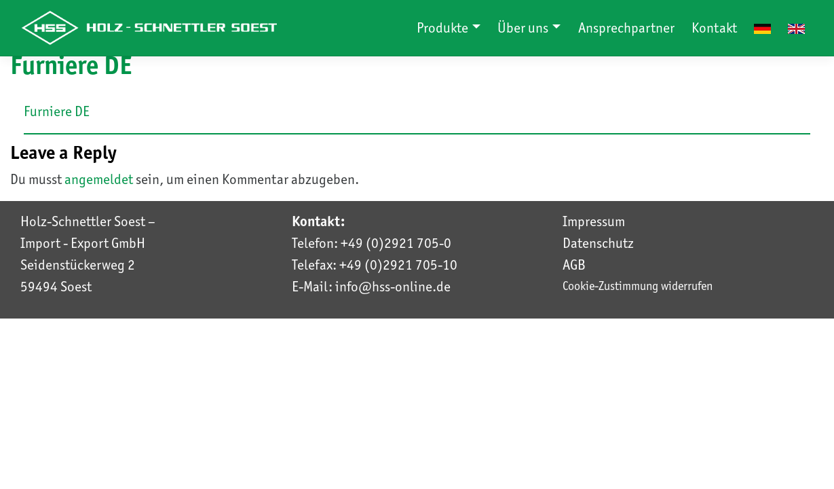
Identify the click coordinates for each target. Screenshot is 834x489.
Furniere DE (57, 111)
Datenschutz (598, 243)
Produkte (444, 28)
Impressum (594, 221)
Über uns (524, 28)
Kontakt (714, 28)
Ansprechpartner (626, 28)
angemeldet (98, 179)
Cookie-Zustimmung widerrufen (638, 285)
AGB (574, 265)
